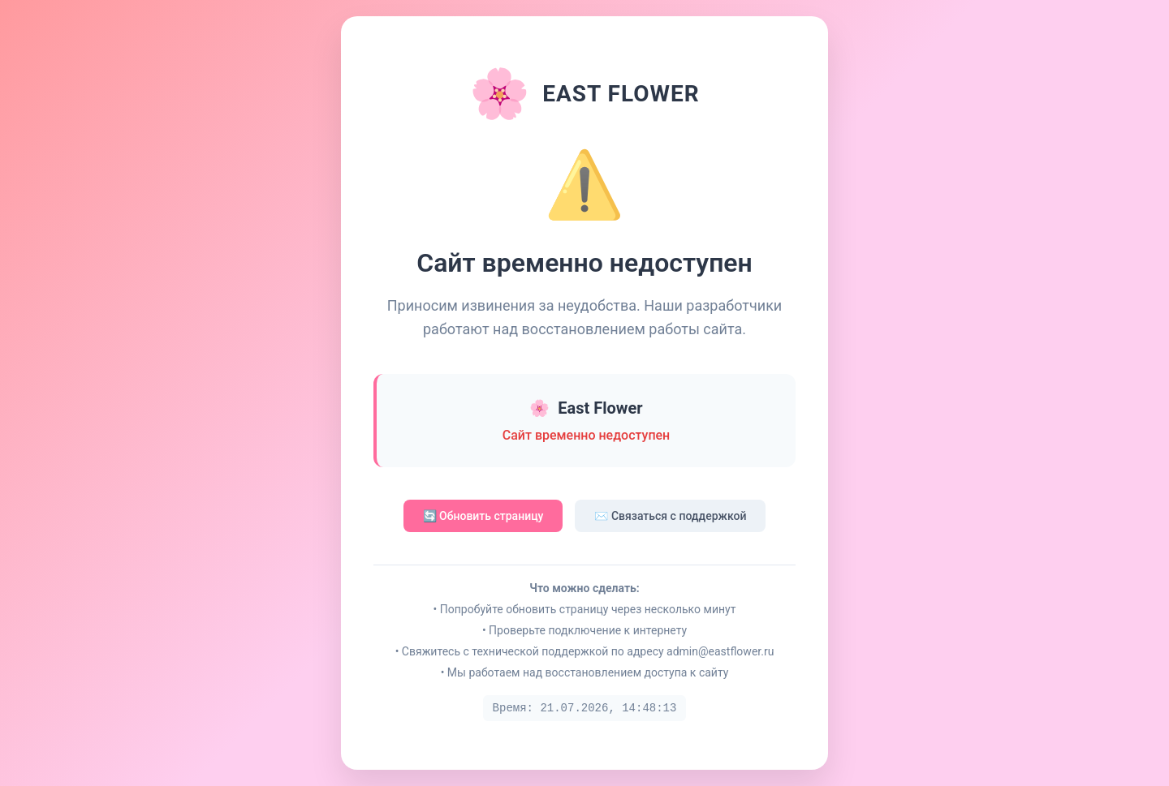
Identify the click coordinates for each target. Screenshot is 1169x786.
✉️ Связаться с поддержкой (670, 515)
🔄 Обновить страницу (483, 515)
